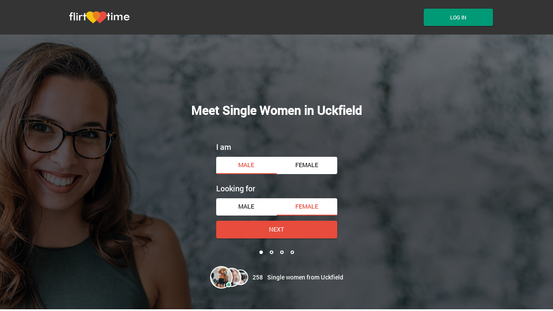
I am (223, 147)
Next (276, 229)
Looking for (235, 188)
